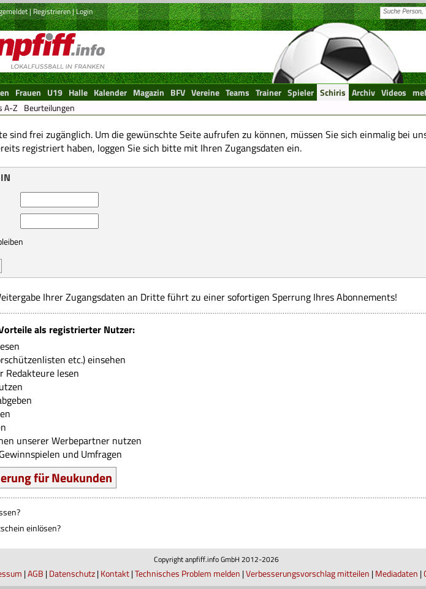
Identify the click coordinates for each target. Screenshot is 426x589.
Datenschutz (72, 573)
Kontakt (115, 573)
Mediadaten (396, 573)
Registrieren (51, 11)
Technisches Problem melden (187, 573)
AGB (36, 573)
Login (84, 11)
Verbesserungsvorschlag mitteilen (308, 573)
